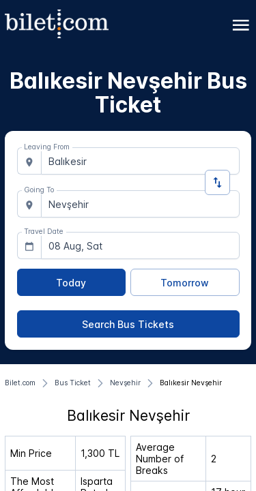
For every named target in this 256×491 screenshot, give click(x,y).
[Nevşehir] (125, 383)
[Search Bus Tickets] (128, 324)
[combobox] (140, 161)
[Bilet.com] (20, 383)
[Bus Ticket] (73, 383)
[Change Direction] (217, 182)
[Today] (71, 282)
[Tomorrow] (185, 282)
